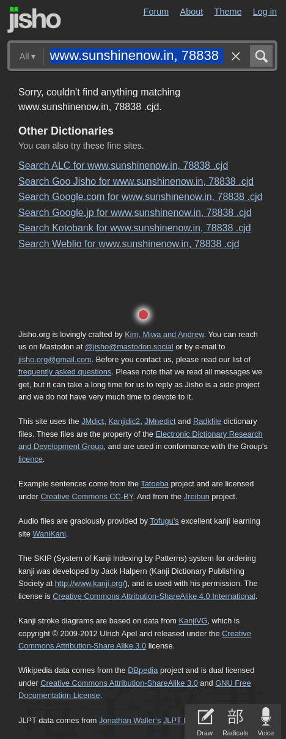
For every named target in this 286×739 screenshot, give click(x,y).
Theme (228, 12)
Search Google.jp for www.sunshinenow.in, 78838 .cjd (135, 212)
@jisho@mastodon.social (129, 346)
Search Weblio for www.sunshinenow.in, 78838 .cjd (129, 244)
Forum (156, 12)
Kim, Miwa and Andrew (164, 334)
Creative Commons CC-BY (86, 496)
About (192, 12)
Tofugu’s (164, 520)
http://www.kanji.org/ (90, 583)
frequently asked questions (64, 371)
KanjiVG (192, 620)
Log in (265, 12)
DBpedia (143, 670)
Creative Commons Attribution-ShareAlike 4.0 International (154, 596)
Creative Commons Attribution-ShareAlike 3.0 (118, 683)
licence (30, 459)
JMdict (92, 421)
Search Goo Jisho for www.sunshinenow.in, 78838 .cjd (136, 181)
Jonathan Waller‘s (130, 720)
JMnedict (159, 421)
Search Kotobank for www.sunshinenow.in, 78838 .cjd (134, 228)
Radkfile (207, 421)
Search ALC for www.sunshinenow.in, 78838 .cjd (123, 165)
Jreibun (197, 496)
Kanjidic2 (124, 421)
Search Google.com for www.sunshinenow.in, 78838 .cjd (140, 196)
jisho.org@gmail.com (55, 359)
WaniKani (48, 533)
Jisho (34, 20)
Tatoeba (155, 483)
